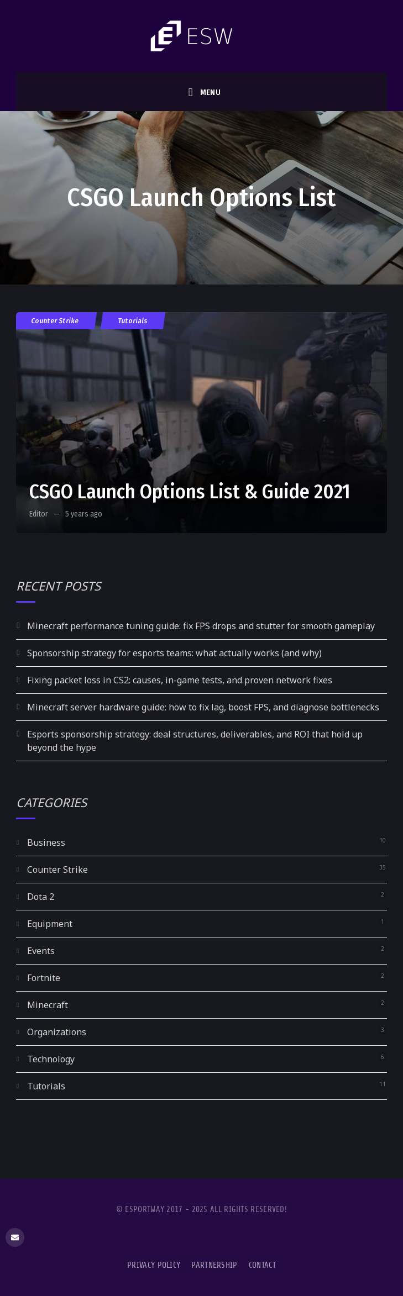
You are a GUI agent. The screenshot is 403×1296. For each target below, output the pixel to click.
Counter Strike (55, 321)
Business (46, 842)
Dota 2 (40, 897)
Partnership (214, 1265)
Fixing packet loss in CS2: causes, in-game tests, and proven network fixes (179, 680)
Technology (51, 1059)
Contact (262, 1265)
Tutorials (133, 321)
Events (41, 951)
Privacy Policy (153, 1265)
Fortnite (43, 978)
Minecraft (47, 1005)
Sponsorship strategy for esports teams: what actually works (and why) (174, 653)
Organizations (56, 1032)
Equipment (49, 924)
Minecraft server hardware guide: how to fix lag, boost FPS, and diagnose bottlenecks (203, 707)
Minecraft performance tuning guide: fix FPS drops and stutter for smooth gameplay (201, 626)
